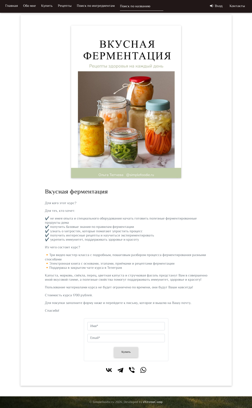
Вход (216, 7)
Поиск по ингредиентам (96, 7)
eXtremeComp (153, 402)
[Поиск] (141, 7)
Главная (11, 7)
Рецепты (65, 7)
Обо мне (29, 7)
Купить (47, 7)
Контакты (237, 7)
